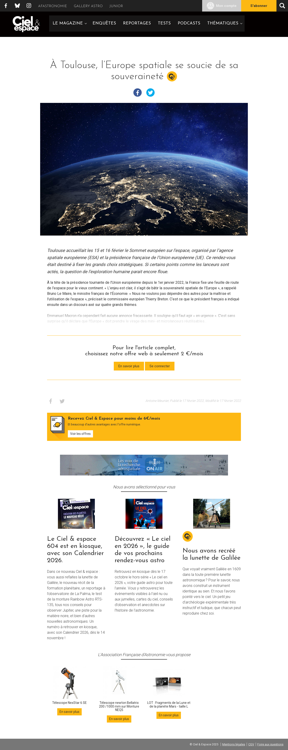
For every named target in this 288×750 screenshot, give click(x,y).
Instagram (29, 6)
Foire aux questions (270, 744)
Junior (116, 6)
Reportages (137, 23)
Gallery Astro (88, 6)
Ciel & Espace (26, 24)
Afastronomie (52, 6)
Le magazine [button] (68, 23)
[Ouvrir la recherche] (282, 6)
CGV (251, 744)
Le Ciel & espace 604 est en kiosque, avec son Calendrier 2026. (75, 550)
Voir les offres (80, 434)
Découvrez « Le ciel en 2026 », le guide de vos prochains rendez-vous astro (143, 550)
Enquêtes (104, 23)
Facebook (6, 6)
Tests (164, 23)
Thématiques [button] (222, 23)
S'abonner (258, 6)
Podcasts (189, 23)
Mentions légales (233, 744)
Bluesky (17, 6)
